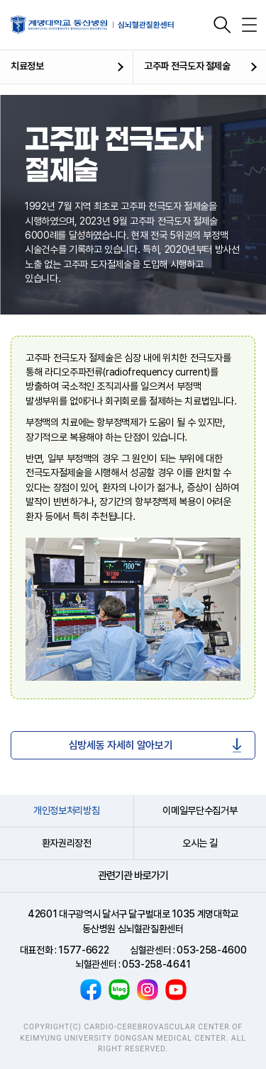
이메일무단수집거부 (199, 810)
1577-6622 (83, 950)
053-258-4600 (211, 950)
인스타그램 (147, 989)
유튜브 (176, 989)
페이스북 (90, 989)
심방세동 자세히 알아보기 (120, 745)
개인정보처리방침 (66, 810)
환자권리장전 (67, 843)
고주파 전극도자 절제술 (187, 66)
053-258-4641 (156, 964)
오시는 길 (199, 843)
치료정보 (27, 66)
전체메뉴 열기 (249, 25)
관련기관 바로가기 (133, 875)
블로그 (119, 989)
